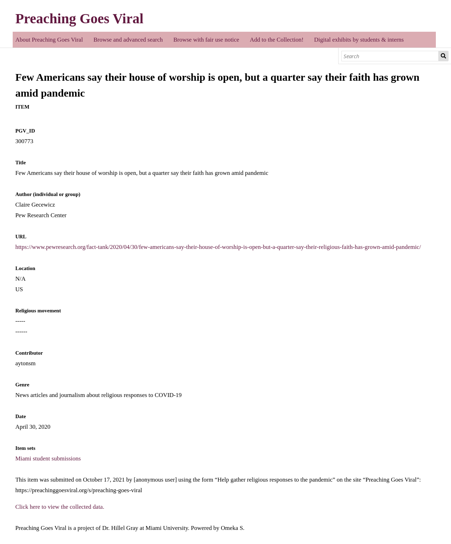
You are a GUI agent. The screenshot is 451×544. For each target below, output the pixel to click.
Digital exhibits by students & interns (359, 39)
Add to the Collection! (277, 39)
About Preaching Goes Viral (49, 39)
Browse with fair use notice (206, 39)
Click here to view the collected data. (59, 506)
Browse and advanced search (128, 39)
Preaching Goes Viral (79, 18)
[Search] (390, 56)
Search (443, 56)
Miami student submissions (48, 458)
